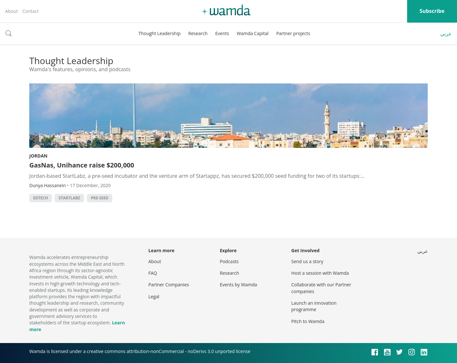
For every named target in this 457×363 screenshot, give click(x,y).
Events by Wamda (238, 285)
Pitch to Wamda (307, 321)
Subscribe (432, 10)
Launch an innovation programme (314, 306)
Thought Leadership (159, 33)
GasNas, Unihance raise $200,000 (81, 165)
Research (198, 33)
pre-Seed (99, 198)
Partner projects (293, 33)
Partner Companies (168, 285)
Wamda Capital (253, 33)
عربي (446, 33)
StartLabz (69, 198)
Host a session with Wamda (320, 273)
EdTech (40, 198)
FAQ (152, 273)
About (11, 11)
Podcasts (229, 261)
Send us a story (307, 261)
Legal (153, 296)
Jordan (38, 156)
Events (222, 33)
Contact (30, 11)
